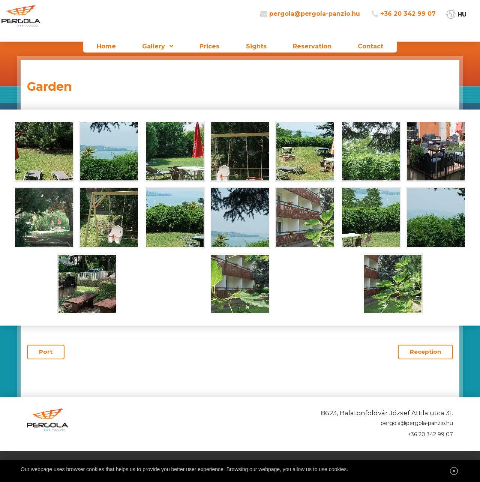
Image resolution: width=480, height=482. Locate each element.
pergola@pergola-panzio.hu (323, 19)
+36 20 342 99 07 (417, 19)
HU (471, 19)
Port (45, 351)
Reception (425, 351)
